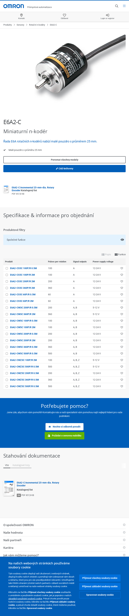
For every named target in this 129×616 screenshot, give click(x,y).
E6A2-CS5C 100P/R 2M (22, 274)
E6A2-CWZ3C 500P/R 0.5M (24, 366)
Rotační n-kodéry (37, 25)
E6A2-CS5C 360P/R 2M (22, 288)
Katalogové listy (21, 465)
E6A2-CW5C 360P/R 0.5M (23, 347)
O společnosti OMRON (18, 525)
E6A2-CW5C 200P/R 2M (22, 340)
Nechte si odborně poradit (64, 426)
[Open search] (117, 6)
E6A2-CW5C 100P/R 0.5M (23, 320)
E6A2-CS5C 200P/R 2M (22, 281)
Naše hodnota (13, 532)
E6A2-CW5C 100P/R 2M (22, 327)
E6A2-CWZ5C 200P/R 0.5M (24, 373)
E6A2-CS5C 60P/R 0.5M (22, 294)
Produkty (7, 25)
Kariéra (8, 548)
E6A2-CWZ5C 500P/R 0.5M (24, 386)
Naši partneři (12, 540)
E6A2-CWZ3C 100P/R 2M (23, 360)
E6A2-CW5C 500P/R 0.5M (23, 353)
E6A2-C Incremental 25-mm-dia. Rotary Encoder (33, 189)
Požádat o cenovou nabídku (64, 435)
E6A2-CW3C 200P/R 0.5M (23, 307)
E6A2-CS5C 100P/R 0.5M (23, 268)
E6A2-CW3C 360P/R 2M (22, 314)
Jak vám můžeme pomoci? (21, 555)
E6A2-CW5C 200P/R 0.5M (23, 333)
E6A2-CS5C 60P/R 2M (21, 301)
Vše (7, 465)
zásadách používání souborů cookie (25, 598)
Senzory (20, 25)
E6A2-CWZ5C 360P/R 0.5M (24, 379)
